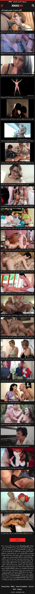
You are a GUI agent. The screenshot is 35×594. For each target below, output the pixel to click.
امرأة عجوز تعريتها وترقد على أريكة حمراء (12, 468)
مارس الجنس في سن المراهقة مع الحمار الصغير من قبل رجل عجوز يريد (17, 533)
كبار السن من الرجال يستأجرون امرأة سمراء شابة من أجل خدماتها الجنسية (17, 206)
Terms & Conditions (21, 586)
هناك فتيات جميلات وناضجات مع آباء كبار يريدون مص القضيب (17, 315)
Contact (19, 589)
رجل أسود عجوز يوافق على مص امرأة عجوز (13, 32)
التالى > (17, 540)
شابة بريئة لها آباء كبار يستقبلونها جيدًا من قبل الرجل (15, 184)
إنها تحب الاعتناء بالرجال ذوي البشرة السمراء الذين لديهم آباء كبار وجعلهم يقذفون (17, 293)
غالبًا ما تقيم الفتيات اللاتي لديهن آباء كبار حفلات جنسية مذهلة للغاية (17, 228)
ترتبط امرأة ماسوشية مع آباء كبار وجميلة (12, 97)
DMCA (13, 586)
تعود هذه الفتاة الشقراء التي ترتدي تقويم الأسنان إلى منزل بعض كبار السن (17, 380)
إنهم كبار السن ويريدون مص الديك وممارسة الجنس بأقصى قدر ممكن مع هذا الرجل (17, 250)
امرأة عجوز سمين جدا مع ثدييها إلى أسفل (12, 511)
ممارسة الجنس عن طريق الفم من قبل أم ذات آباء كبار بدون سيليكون (17, 75)
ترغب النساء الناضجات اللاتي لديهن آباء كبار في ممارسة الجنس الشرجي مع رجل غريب (17, 337)
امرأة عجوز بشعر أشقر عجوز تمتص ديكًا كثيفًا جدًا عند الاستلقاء (17, 53)
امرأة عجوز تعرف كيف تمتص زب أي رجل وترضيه (14, 489)
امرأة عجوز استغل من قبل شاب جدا (10, 402)
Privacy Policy (5, 586)
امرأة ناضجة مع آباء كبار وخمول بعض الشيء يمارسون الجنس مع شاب (17, 162)
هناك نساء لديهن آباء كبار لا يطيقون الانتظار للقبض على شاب (17, 140)
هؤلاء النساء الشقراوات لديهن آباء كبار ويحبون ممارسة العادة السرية (17, 359)
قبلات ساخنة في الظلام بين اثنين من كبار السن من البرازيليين (17, 119)
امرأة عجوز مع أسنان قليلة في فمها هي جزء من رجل (15, 446)
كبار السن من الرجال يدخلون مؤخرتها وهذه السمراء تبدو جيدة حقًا (17, 271)
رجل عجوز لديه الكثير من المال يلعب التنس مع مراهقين (16, 424)
